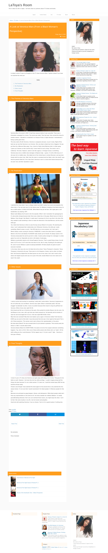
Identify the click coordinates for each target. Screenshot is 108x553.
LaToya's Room (20, 5)
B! (55, 414)
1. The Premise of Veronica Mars (22, 83)
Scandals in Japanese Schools (83, 78)
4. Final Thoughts (18, 90)
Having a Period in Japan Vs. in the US (85, 70)
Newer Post (14, 423)
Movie (73, 14)
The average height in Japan (83, 62)
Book (66, 14)
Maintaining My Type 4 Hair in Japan (85, 134)
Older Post (61, 423)
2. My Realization (18, 86)
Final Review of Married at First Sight (26, 477)
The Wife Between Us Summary (84, 101)
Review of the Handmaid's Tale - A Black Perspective (30, 492)
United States (43, 14)
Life (51, 14)
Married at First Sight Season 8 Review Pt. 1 (28, 487)
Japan (34, 14)
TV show (59, 14)
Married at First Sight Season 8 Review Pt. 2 (28, 482)
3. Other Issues (18, 88)
